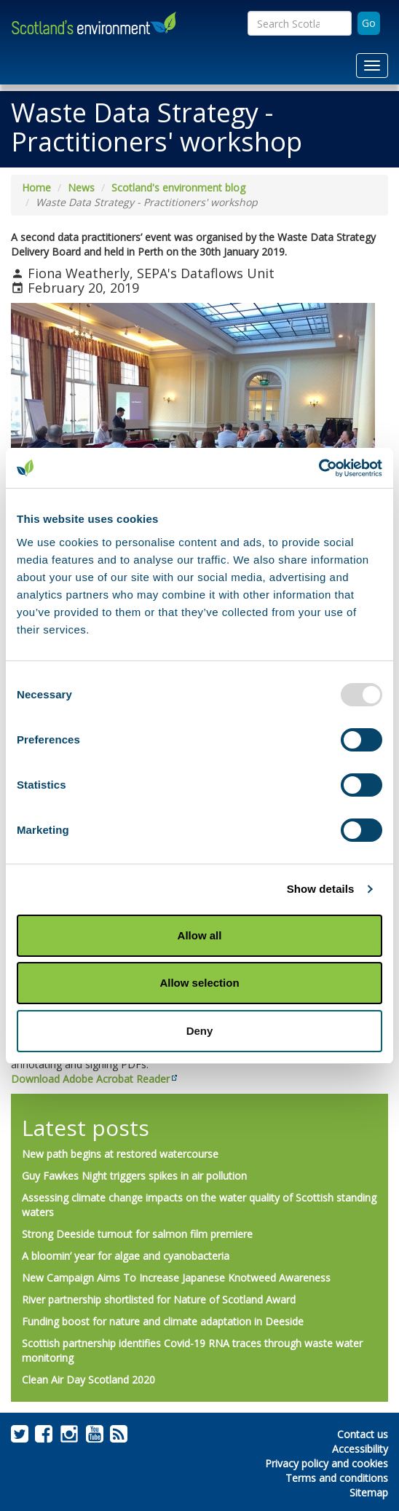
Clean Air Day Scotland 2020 (88, 1379)
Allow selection (199, 983)
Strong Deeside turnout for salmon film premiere (137, 1234)
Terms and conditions (336, 1478)
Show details (321, 889)
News (81, 187)
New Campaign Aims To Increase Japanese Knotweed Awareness (176, 1278)
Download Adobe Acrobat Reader (90, 1079)
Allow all (200, 935)
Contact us (362, 1434)
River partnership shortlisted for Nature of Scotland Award (159, 1299)
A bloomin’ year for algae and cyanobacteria (125, 1256)
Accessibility (360, 1449)
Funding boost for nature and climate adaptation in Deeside (163, 1321)
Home (36, 187)
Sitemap (368, 1492)
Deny (199, 1031)
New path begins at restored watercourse (120, 1154)
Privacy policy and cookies (326, 1463)
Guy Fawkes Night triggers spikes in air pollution (134, 1176)
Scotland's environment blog (178, 187)
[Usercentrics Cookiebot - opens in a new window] (318, 468)
